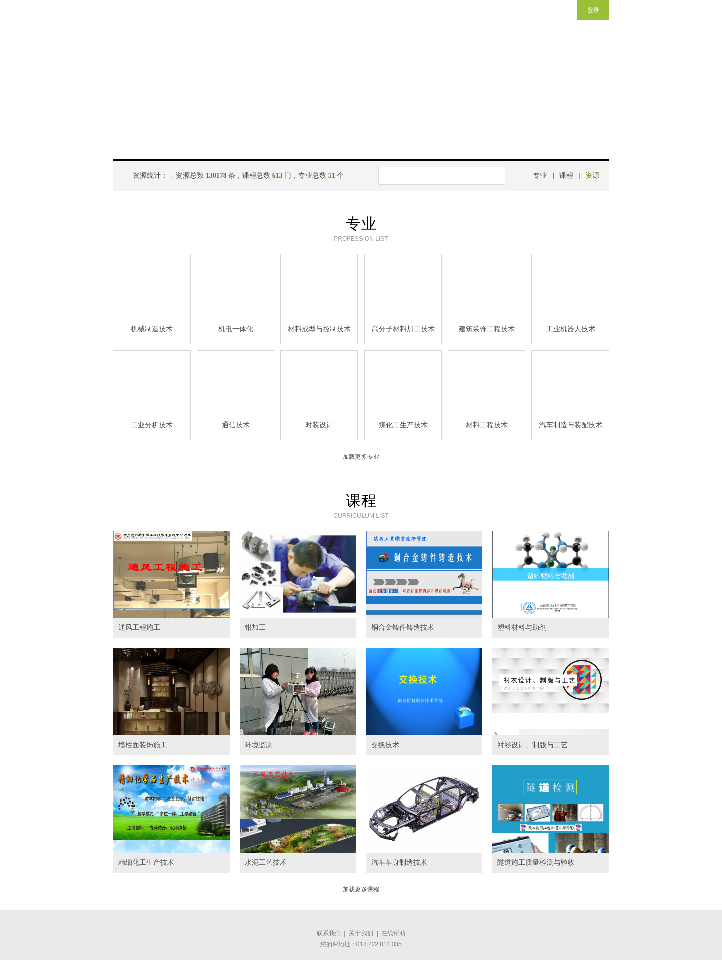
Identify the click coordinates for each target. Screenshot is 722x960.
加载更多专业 (361, 456)
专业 (540, 175)
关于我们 (361, 933)
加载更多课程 (361, 889)
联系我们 (329, 933)
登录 (593, 10)
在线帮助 (393, 933)
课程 (566, 175)
